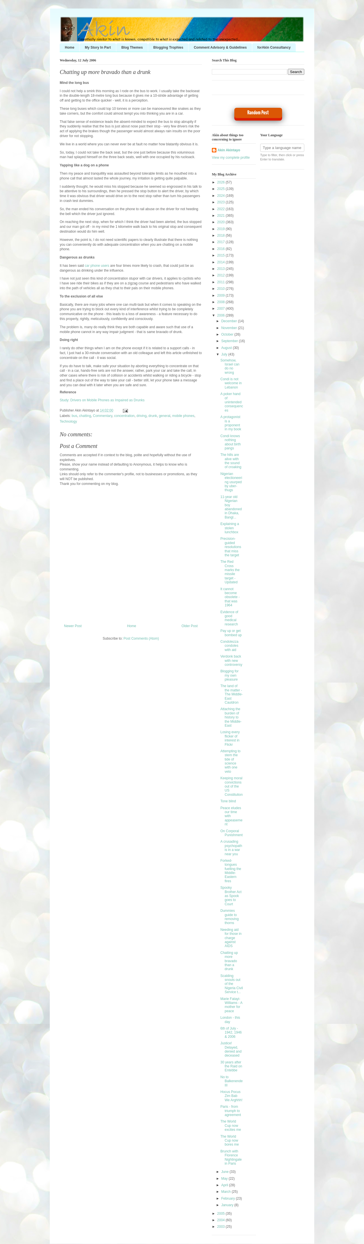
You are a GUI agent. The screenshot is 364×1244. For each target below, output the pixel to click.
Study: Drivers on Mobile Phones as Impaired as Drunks (102, 400)
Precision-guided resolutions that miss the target (230, 547)
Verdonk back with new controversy (231, 660)
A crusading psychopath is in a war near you (231, 848)
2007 (221, 309)
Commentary (102, 416)
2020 (221, 222)
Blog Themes (132, 47)
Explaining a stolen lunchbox (229, 528)
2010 (221, 289)
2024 (221, 196)
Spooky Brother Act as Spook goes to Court (230, 896)
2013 (221, 269)
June (225, 1172)
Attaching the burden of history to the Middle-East (230, 717)
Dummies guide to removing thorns (229, 917)
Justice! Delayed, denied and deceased (230, 1049)
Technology (68, 421)
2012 (221, 275)
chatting (85, 416)
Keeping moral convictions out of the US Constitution (231, 786)
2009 (221, 295)
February (228, 1198)
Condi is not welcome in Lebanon (231, 383)
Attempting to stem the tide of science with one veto (230, 761)
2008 (221, 302)
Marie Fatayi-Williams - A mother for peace (231, 1005)
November (229, 328)
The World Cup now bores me (229, 1141)
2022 (221, 209)
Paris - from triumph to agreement (230, 1111)
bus (74, 416)
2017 (221, 242)
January (227, 1205)
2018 (221, 235)
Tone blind (228, 801)
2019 (221, 229)
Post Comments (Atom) (141, 638)
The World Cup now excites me (230, 1125)
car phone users (97, 266)
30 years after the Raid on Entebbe (231, 1066)
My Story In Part (98, 47)
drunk (152, 416)
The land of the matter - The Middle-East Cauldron (231, 694)
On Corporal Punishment (231, 833)
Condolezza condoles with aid (229, 646)
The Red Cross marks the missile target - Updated (230, 572)
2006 (221, 315)
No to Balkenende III (231, 1081)
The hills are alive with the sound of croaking (230, 461)
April (225, 1185)
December (229, 321)
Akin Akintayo (229, 150)
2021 (221, 216)
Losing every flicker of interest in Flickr (230, 738)
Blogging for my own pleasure (229, 675)
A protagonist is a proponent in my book (230, 423)
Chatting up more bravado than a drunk (105, 72)
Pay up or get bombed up (231, 633)
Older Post (189, 626)
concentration (124, 416)
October (227, 334)
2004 (221, 1220)
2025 (221, 189)
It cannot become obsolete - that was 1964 (230, 597)
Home (69, 47)
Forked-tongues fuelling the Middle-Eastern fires (230, 871)
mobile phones (183, 416)
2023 (221, 202)
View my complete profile (231, 158)
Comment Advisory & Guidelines (220, 47)
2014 (221, 262)
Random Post (258, 112)
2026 (221, 182)
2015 (221, 255)
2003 (221, 1227)
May (225, 1179)
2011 (221, 282)
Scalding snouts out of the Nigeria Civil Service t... (231, 984)
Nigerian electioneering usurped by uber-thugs (231, 482)
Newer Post (73, 626)
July (224, 354)
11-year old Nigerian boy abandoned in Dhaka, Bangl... (231, 507)
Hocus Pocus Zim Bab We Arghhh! (231, 1096)
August (227, 348)
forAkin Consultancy (274, 47)
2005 (221, 1214)
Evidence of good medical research (229, 618)
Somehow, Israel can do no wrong (229, 366)
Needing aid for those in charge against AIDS (230, 938)
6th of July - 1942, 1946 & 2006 (231, 1032)
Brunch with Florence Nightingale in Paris (231, 1157)
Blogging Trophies (168, 47)
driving (141, 416)
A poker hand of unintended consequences (231, 402)
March (226, 1192)
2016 (221, 249)
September (230, 341)
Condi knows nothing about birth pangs (230, 442)
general (164, 416)
